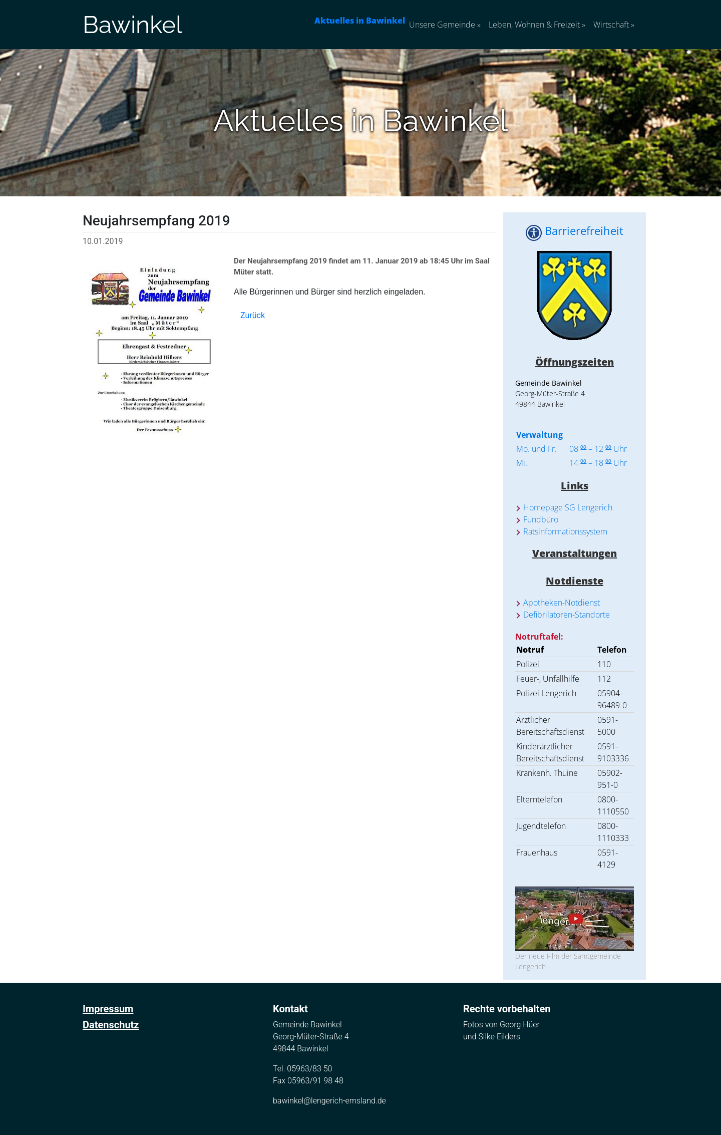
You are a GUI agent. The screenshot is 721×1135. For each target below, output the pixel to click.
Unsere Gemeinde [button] (445, 24)
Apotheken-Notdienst (561, 602)
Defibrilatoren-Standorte (566, 614)
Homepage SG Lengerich (567, 507)
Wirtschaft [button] (613, 24)
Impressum (108, 1009)
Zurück (252, 315)
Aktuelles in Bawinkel (359, 20)
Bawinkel (132, 25)
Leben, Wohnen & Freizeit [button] (537, 24)
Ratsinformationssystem (565, 531)
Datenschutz (111, 1025)
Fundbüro (540, 519)
